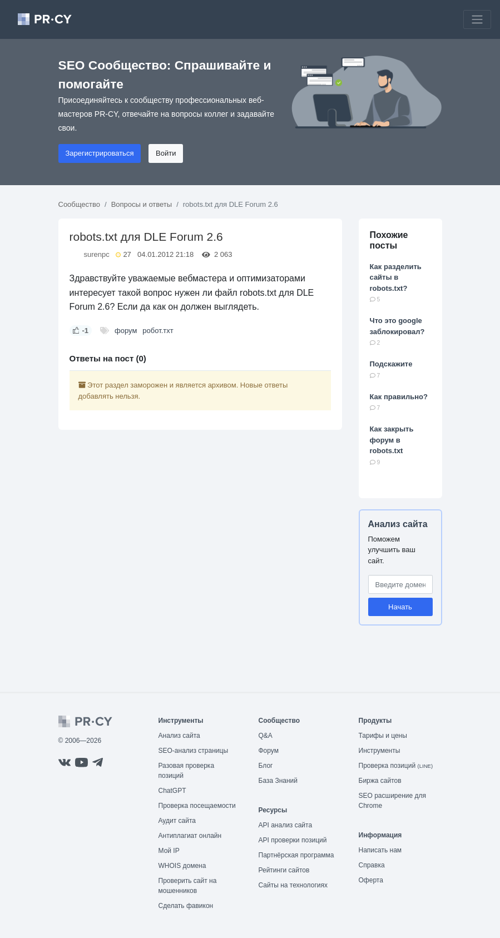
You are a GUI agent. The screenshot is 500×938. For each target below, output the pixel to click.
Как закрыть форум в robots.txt (392, 440)
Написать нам (380, 850)
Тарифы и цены (383, 736)
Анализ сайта (398, 524)
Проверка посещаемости (197, 806)
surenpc (97, 254)
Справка (372, 865)
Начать (400, 607)
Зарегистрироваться (100, 153)
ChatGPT (172, 791)
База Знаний (278, 781)
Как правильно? (399, 397)
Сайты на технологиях (293, 885)
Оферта (371, 880)
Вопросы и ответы (141, 204)
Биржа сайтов (380, 781)
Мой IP (169, 851)
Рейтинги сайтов (284, 870)
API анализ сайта (286, 825)
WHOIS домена (182, 866)
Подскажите (391, 364)
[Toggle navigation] (477, 19)
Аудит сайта (177, 821)
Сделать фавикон (186, 906)
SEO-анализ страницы (194, 751)
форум (126, 330)
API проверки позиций (293, 840)
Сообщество (79, 204)
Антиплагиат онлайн (190, 836)
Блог (266, 766)
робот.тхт (157, 330)
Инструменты (379, 751)
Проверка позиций (396, 766)
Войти (166, 153)
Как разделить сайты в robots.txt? (396, 277)
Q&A (266, 736)
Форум (269, 751)
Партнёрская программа (296, 855)
